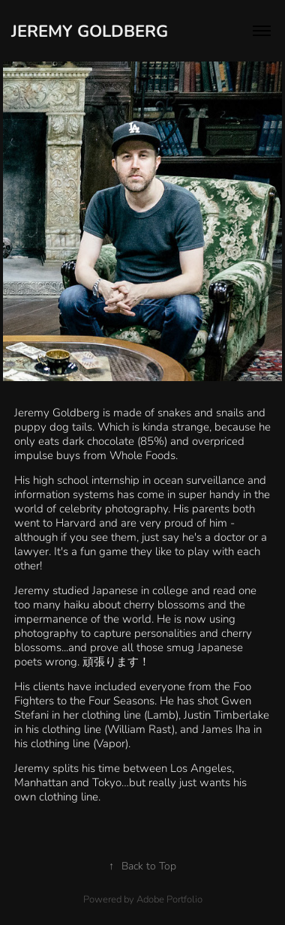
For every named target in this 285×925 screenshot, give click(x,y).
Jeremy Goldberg (89, 30)
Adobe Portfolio (169, 898)
